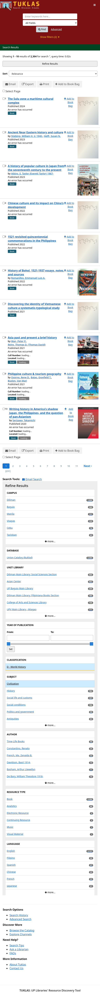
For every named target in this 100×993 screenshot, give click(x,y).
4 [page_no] (26, 466)
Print (44, 84)
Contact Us (16, 968)
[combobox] (50, 16)
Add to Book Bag (67, 84)
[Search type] (50, 23)
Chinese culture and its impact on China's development (36, 205)
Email (10, 84)
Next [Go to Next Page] (88, 466)
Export (28, 84)
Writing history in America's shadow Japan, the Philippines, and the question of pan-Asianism (36, 413)
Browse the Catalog (22, 930)
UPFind (8, 4)
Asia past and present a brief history (32, 337)
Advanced (56, 29)
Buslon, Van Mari (17, 380)
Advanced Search (20, 919)
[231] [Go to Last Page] (8, 471)
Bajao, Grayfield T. (41, 377)
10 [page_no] (68, 466)
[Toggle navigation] (94, 5)
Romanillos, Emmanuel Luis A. (28, 278)
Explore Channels (21, 934)
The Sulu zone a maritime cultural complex (30, 101)
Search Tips (17, 945)
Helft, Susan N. (52, 136)
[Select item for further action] (4, 99)
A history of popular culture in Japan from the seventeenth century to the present (36, 168)
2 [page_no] (12, 466)
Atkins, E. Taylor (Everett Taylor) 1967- (32, 173)
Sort (5, 73)
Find (42, 29)
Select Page (12, 91)
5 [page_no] (33, 466)
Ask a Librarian (19, 949)
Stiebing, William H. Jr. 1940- (27, 136)
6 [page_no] (40, 466)
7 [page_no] (47, 466)
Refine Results (50, 63)
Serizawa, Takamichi (23, 420)
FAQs (13, 953)
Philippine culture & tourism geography (34, 374)
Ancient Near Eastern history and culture (35, 132)
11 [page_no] (77, 466)
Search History (19, 915)
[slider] (8, 644)
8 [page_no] (54, 466)
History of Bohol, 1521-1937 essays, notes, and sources (36, 272)
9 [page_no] (61, 466)
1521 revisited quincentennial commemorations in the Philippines (32, 239)
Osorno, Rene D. (20, 377)
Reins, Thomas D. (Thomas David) (26, 344)
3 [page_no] (19, 466)
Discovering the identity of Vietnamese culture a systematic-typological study (34, 306)
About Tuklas (18, 964)
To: (52, 632)
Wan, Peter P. (18, 341)
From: (10, 632)
